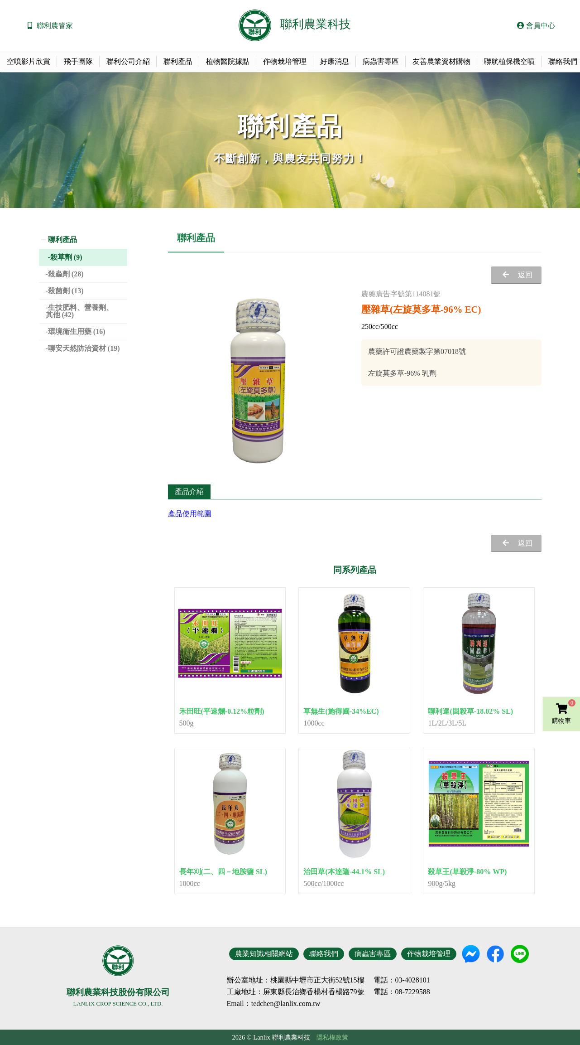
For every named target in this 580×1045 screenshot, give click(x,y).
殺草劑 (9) (66, 257)
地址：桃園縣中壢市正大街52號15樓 (306, 980)
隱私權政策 (332, 1037)
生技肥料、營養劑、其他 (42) (79, 311)
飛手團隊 (78, 61)
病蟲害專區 (381, 61)
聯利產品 (177, 61)
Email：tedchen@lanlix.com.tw (274, 1003)
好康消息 (334, 61)
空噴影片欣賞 (28, 61)
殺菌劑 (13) (66, 291)
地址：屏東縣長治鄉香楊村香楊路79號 (302, 992)
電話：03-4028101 (402, 980)
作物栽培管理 (285, 61)
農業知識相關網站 (264, 954)
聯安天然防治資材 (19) (84, 348)
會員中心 (536, 25)
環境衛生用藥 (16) (76, 331)
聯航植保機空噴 (509, 61)
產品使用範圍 (189, 514)
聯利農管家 (55, 25)
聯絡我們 (323, 954)
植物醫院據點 (227, 61)
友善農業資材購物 (441, 61)
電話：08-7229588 (402, 992)
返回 (525, 275)
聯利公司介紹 (128, 61)
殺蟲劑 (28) (66, 274)
